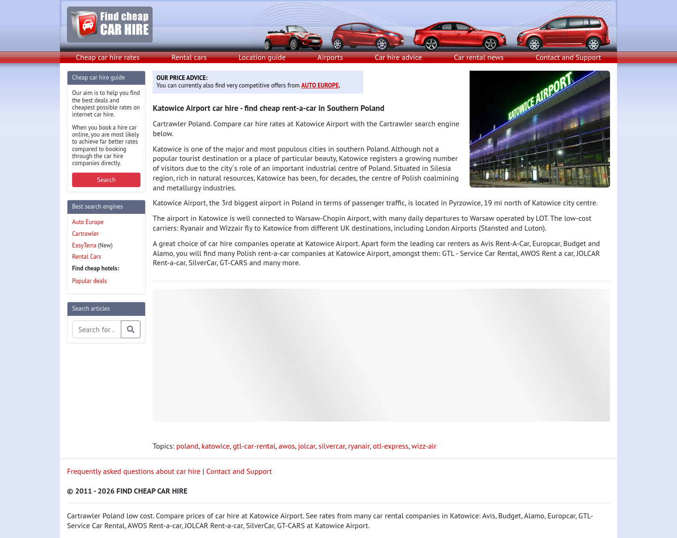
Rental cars (188, 57)
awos (287, 446)
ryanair (358, 446)
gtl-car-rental (254, 446)
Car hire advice (398, 57)
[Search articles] (96, 329)
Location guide (262, 57)
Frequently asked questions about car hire (133, 471)
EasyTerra (84, 245)
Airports (330, 57)
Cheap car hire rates (108, 57)
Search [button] (106, 179)
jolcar (306, 446)
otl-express (390, 446)
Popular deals (89, 281)
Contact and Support (568, 57)
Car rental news (479, 57)
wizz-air (424, 446)
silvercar (331, 446)
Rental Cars (86, 257)
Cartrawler (85, 234)
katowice (215, 446)
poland (187, 446)
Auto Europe (87, 222)
